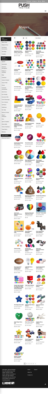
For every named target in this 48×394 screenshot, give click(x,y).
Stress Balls (4, 124)
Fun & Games (5, 102)
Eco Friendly (4, 94)
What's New (4, 42)
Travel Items (4, 129)
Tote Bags (4, 51)
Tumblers (4, 54)
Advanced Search (6, 138)
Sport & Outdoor (5, 121)
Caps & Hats (4, 82)
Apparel (3, 61)
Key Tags (4, 109)
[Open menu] (45, 11)
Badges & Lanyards (4, 71)
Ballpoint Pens (5, 44)
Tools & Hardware (6, 126)
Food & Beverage (6, 99)
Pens (3, 119)
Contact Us (30, 375)
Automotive (4, 64)
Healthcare (4, 107)
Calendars (4, 77)
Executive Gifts (5, 97)
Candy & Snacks (5, 80)
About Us (30, 372)
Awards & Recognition (4, 67)
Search (29, 1)
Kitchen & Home (5, 112)
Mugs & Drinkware (4, 115)
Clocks (3, 85)
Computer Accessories (4, 88)
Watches (4, 131)
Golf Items (4, 104)
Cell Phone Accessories (4, 48)
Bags (3, 75)
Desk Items (4, 91)
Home (29, 369)
